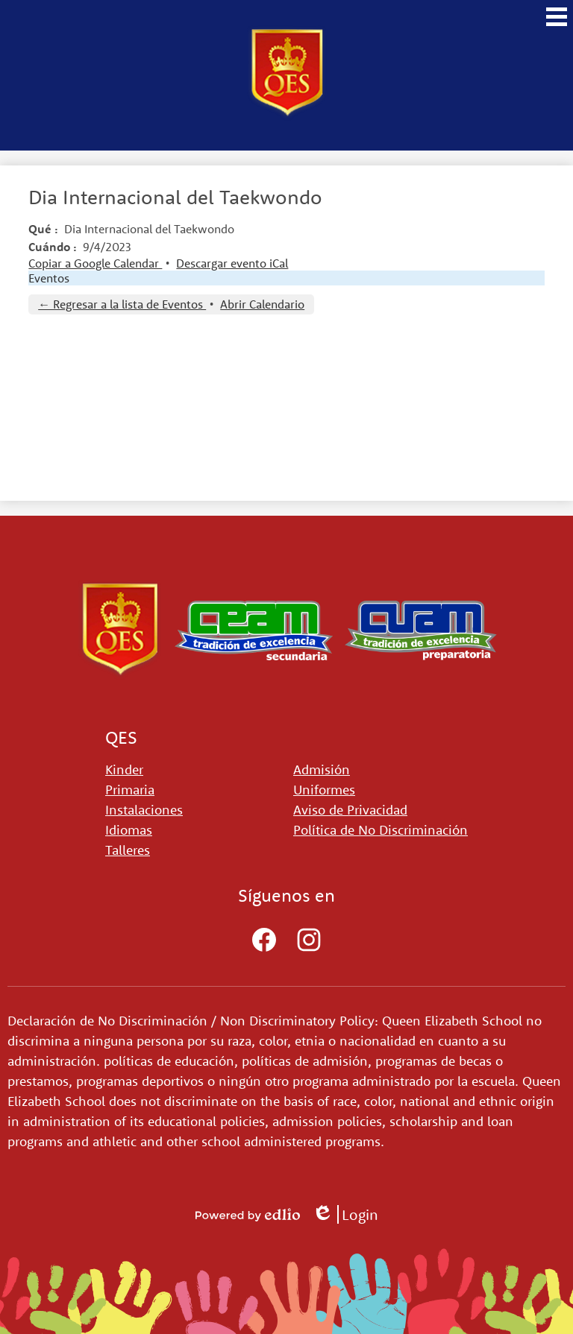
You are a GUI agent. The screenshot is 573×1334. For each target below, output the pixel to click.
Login (345, 1214)
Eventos (48, 278)
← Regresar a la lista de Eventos (122, 304)
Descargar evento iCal (232, 263)
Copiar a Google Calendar (95, 263)
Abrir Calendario (262, 304)
